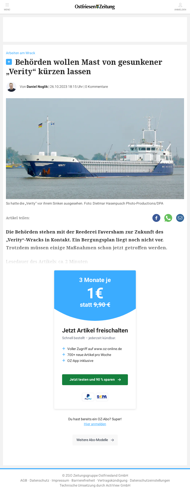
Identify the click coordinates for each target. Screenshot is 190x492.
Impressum (60, 480)
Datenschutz (39, 480)
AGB (23, 480)
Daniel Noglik (37, 86)
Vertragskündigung (112, 480)
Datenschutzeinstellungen (150, 480)
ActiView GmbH (118, 485)
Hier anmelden (95, 424)
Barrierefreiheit (83, 480)
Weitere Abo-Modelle (95, 440)
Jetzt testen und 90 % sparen (95, 379)
